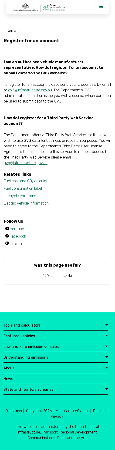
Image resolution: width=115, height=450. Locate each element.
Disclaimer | (15, 411)
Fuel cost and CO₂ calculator (27, 181)
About (55, 368)
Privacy (57, 416)
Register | (100, 411)
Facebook (18, 236)
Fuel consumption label (23, 188)
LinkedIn (16, 244)
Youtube (17, 229)
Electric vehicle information (26, 203)
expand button (106, 325)
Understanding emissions (55, 358)
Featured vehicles (55, 336)
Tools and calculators (55, 326)
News (8, 379)
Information (13, 30)
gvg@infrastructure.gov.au (30, 90)
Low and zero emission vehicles (55, 347)
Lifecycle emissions (20, 196)
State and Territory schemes (55, 390)
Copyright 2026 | (40, 411)
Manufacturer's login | (73, 411)
